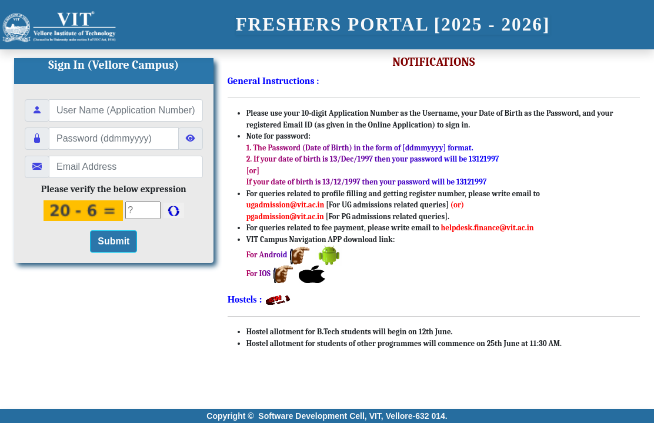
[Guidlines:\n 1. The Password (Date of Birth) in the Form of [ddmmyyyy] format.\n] (114, 138)
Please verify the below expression (113, 189)
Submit (113, 241)
